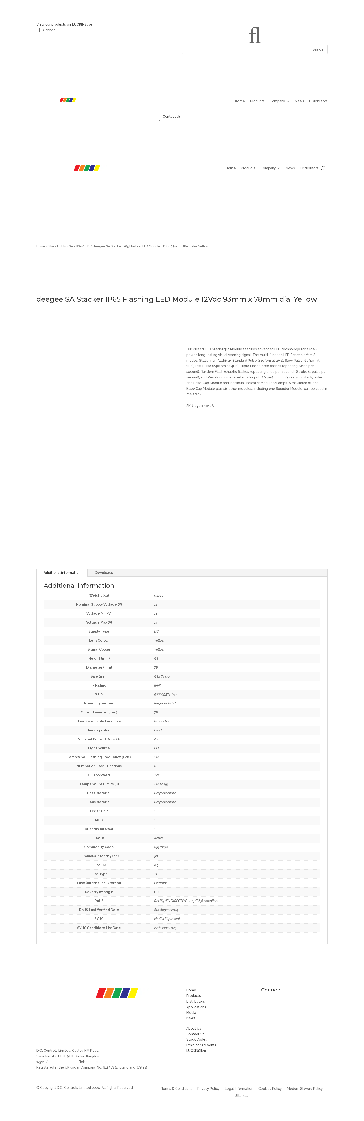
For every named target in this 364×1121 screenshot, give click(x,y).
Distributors (318, 101)
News (299, 101)
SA (71, 246)
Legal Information (239, 1089)
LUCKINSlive (196, 1051)
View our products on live (64, 24)
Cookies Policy (270, 1089)
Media (191, 1013)
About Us (193, 1028)
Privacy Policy (208, 1089)
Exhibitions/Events (201, 1045)
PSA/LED (83, 246)
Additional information (62, 572)
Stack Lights (57, 246)
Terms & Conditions (176, 1089)
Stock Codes (196, 1039)
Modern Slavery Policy (305, 1089)
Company (277, 101)
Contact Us (172, 116)
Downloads (104, 572)
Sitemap (242, 1096)
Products (257, 101)
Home (240, 101)
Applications (196, 1007)
